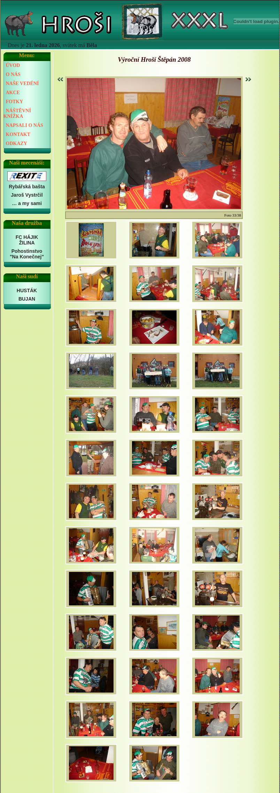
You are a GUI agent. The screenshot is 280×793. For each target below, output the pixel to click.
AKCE (13, 92)
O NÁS (13, 74)
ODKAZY (16, 143)
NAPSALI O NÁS (24, 125)
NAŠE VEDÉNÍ (22, 83)
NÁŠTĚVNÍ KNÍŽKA (17, 113)
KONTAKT (18, 134)
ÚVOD (13, 65)
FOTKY (14, 101)
